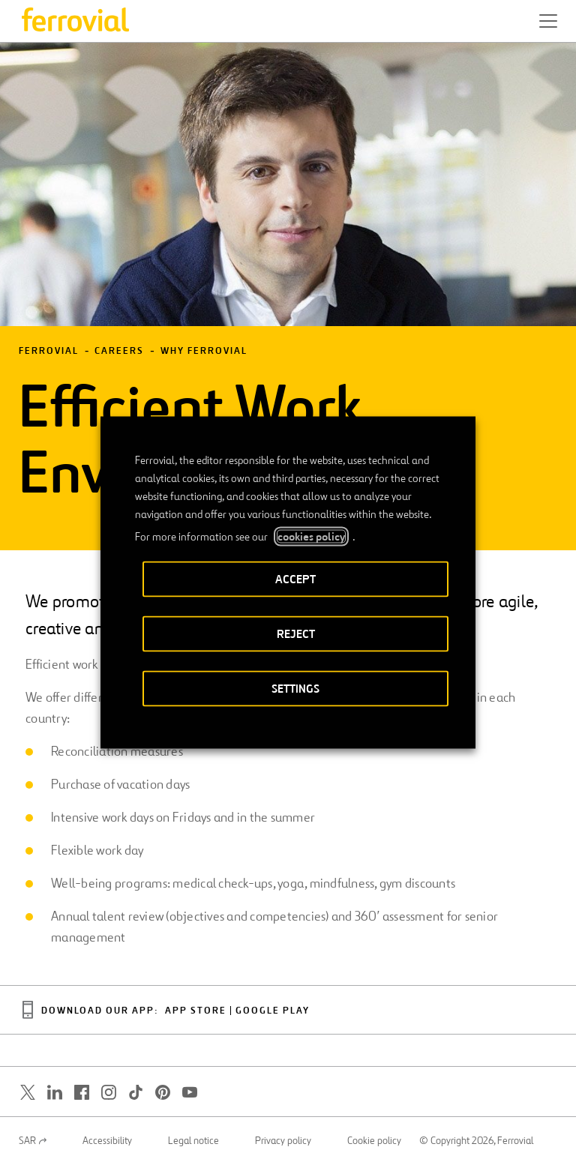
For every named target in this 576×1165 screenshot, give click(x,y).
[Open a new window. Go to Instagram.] (109, 1092)
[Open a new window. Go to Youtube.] (190, 1092)
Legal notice (193, 1141)
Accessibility (107, 1141)
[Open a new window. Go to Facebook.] (82, 1092)
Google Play (273, 1011)
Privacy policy (283, 1141)
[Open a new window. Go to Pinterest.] (163, 1092)
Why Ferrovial (204, 351)
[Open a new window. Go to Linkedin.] (55, 1092)
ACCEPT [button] (295, 579)
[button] (548, 21)
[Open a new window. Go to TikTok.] (136, 1092)
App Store (195, 1011)
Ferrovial (49, 351)
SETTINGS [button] (296, 688)
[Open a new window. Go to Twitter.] (28, 1092)
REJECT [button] (296, 634)
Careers (119, 351)
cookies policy (311, 537)
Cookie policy (374, 1141)
